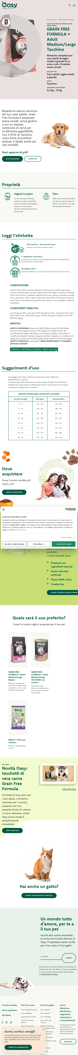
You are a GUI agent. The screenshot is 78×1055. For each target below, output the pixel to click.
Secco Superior (45, 958)
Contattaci (33, 159)
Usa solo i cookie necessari (14, 544)
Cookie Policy (20, 530)
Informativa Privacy (50, 919)
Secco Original (45, 954)
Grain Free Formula (27, 971)
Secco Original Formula (28, 954)
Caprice (43, 989)
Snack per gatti (45, 1017)
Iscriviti (69, 903)
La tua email (44, 901)
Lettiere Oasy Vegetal (47, 1024)
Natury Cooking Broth (48, 1007)
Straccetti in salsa (27, 1003)
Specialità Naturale (27, 1010)
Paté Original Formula (28, 980)
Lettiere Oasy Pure (47, 1021)
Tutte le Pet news (69, 734)
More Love (44, 1014)
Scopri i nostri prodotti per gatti (39, 840)
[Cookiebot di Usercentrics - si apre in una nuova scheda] (67, 509)
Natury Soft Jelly (26, 1007)
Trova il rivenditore (14, 492)
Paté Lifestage (26, 983)
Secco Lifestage (26, 958)
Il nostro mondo (9, 950)
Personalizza (39, 544)
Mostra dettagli (66, 537)
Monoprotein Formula (28, 962)
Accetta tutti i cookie (63, 544)
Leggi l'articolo (12, 775)
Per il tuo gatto (47, 950)
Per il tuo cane (28, 950)
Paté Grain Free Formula (29, 991)
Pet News (6, 960)
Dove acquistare (12, 159)
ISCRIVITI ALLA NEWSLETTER (18, 1047)
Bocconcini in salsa (47, 982)
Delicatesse (44, 996)
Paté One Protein (27, 987)
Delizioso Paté (26, 1000)
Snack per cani (26, 1014)
